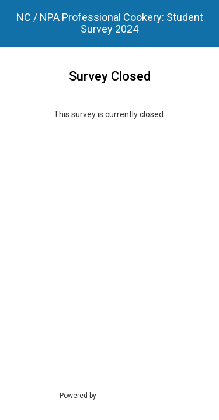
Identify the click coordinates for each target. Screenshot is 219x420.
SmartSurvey (130, 395)
